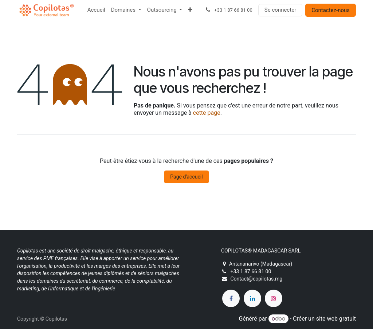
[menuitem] (96, 10)
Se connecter (280, 10)
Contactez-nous (330, 10)
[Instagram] (273, 298)
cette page (206, 112)
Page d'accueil (186, 177)
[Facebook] (231, 298)
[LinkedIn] (252, 298)
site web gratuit (336, 318)
